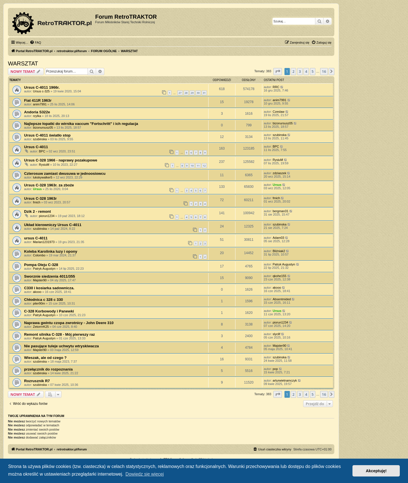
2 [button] (293, 71)
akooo (37, 291)
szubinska (40, 139)
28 (186, 93)
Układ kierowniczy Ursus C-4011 (52, 225)
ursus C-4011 (36, 238)
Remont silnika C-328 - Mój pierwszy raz (59, 334)
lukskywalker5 (42, 177)
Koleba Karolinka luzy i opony (50, 251)
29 (192, 93)
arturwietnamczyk (285, 380)
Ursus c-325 (41, 91)
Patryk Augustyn (44, 268)
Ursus (37, 189)
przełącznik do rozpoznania (48, 369)
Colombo (39, 255)
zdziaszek (279, 173)
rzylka (37, 116)
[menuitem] (35, 42)
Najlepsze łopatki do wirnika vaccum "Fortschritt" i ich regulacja (81, 124)
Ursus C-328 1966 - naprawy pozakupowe (60, 160)
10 (192, 165)
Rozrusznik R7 (37, 381)
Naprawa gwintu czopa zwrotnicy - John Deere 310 (69, 323)
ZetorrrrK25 (41, 326)
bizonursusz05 (43, 127)
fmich (36, 202)
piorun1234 (46, 216)
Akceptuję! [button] (376, 471)
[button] (277, 71)
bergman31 (280, 211)
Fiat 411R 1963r (38, 100)
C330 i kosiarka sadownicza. (49, 288)
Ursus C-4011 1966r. (42, 87)
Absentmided (282, 299)
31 (204, 93)
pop (275, 369)
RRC (276, 87)
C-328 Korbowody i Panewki (49, 311)
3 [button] (300, 71)
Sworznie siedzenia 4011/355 (49, 276)
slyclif (276, 334)
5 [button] (313, 71)
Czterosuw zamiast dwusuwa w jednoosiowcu (64, 173)
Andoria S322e (37, 112)
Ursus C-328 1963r (40, 198)
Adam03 (278, 237)
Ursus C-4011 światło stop (47, 135)
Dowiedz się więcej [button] (145, 474)
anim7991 (39, 104)
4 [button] (306, 71)
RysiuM (44, 164)
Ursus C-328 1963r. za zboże (49, 185)
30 (198, 93)
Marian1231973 (43, 242)
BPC (42, 151)
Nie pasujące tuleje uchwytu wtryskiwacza (61, 346)
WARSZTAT (23, 63)
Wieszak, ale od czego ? (45, 358)
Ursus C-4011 (36, 147)
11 (198, 165)
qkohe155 (279, 276)
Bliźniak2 (279, 251)
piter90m (39, 303)
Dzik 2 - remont (37, 211)
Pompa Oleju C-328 (41, 265)
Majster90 (39, 280)
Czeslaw (278, 111)
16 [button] (324, 71)
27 (179, 93)
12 (204, 165)
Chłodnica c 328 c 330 (43, 299)
